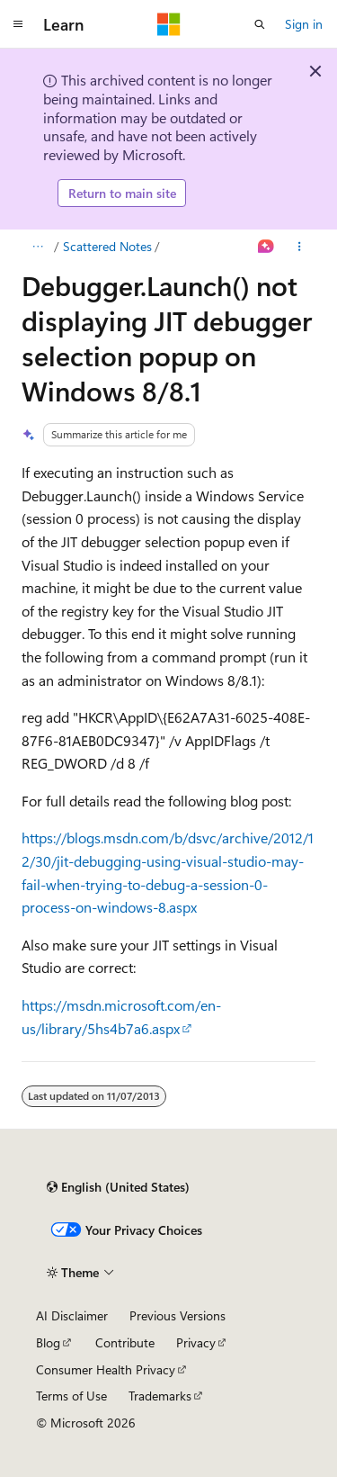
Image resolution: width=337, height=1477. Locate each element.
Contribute (125, 1342)
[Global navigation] (18, 24)
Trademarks (160, 1395)
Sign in (304, 23)
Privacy (196, 1342)
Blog (48, 1342)
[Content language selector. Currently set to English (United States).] (118, 1187)
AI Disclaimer (72, 1315)
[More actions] (299, 246)
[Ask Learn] (266, 246)
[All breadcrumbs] (37, 246)
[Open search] (260, 24)
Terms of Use (71, 1395)
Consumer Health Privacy (105, 1369)
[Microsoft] (169, 24)
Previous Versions (177, 1315)
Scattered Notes (107, 246)
